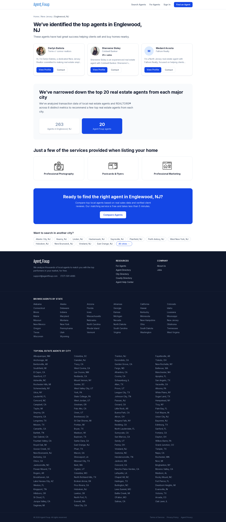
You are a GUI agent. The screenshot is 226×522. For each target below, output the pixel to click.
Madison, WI (80, 433)
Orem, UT (78, 412)
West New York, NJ (179, 239)
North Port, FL (80, 497)
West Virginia (173, 332)
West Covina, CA (82, 368)
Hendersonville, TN (124, 457)
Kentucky (144, 312)
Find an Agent (183, 4)
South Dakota (146, 328)
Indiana (63, 312)
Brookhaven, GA (41, 477)
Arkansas (118, 304)
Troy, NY (159, 404)
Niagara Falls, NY (123, 420)
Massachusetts (94, 316)
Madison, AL (161, 473)
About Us (161, 266)
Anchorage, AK (40, 360)
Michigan (118, 316)
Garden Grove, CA (123, 364)
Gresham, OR (80, 404)
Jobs (159, 270)
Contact (61, 70)
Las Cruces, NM (81, 372)
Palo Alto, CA (80, 408)
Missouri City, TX (82, 461)
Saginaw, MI (39, 505)
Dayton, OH (160, 437)
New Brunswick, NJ (64, 243)
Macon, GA (79, 453)
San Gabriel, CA (40, 437)
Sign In (167, 4)
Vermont (91, 332)
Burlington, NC (121, 485)
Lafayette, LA (121, 473)
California (144, 304)
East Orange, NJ (105, 243)
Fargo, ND (119, 368)
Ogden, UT (79, 469)
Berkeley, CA (39, 457)
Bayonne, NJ (161, 420)
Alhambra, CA (121, 372)
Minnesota (145, 316)
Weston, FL (38, 485)
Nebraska (91, 320)
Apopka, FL (160, 376)
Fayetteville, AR (162, 356)
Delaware (64, 308)
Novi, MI (159, 461)
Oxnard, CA (120, 404)
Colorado (171, 304)
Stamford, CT (39, 376)
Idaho (169, 308)
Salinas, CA (120, 501)
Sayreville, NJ (117, 239)
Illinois (36, 312)
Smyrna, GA (38, 412)
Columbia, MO (80, 473)
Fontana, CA (161, 433)
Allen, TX (119, 384)
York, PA (78, 392)
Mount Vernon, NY (82, 380)
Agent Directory (123, 270)
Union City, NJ (162, 416)
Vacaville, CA (161, 384)
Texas (36, 332)
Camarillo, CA (39, 428)
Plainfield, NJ (136, 239)
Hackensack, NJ (96, 239)
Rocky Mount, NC (163, 477)
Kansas (117, 312)
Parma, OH (120, 445)
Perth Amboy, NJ (156, 239)
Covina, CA (120, 376)
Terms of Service (157, 517)
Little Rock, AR (121, 408)
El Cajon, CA (39, 372)
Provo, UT (120, 388)
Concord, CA (121, 465)
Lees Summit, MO (123, 489)
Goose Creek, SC (41, 449)
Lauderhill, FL (39, 396)
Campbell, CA (39, 404)
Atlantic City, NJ (43, 239)
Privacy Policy (173, 517)
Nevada (117, 320)
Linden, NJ (78, 239)
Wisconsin (38, 336)
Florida (90, 308)
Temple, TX (161, 449)
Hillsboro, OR (39, 493)
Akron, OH (120, 416)
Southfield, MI (39, 368)
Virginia (117, 332)
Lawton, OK (79, 493)
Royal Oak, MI (40, 445)
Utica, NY (37, 392)
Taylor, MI (38, 408)
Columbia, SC (80, 356)
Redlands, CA (80, 376)
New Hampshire (147, 320)
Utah (62, 332)
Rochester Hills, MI (42, 384)
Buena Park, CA (122, 412)
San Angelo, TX (162, 380)
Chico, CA (38, 461)
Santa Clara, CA (81, 441)
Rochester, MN (162, 457)
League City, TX (122, 392)
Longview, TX (40, 420)
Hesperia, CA (39, 416)
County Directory (124, 278)
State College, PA (82, 396)
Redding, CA (121, 424)
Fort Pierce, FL (162, 481)
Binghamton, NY (162, 465)
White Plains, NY (163, 392)
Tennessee (172, 328)
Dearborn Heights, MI (165, 485)
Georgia (117, 308)
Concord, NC (39, 400)
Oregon (37, 328)
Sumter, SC (79, 384)
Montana (64, 320)
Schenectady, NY (41, 388)
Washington (145, 332)
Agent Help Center (125, 282)
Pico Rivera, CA (81, 485)
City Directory (122, 274)
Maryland (64, 316)
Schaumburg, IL (122, 380)
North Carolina (93, 324)
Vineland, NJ (85, 243)
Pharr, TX (78, 449)
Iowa (89, 312)
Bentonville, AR (40, 364)
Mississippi (172, 316)
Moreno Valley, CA (164, 469)
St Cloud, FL (39, 497)
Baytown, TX (80, 437)
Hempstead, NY (162, 400)
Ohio (142, 324)
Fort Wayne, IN (162, 412)
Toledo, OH (160, 360)
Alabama (37, 304)
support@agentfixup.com (45, 276)
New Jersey (46, 16)
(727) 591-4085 (67, 276)
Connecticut (39, 308)
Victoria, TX (161, 493)
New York (64, 324)
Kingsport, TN (40, 489)
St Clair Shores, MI (82, 420)
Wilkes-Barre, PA (163, 441)
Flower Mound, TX (42, 469)
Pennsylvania (66, 328)
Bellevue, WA (161, 368)
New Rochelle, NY (164, 364)
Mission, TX (39, 424)
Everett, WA (79, 501)
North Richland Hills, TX (85, 477)
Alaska (63, 304)
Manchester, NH (163, 372)
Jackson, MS (121, 461)
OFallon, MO (120, 497)
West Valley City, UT (83, 388)
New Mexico (39, 324)
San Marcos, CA (122, 437)
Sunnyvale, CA (122, 433)
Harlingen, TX (121, 481)
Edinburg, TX (161, 424)
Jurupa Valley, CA (41, 501)
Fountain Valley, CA (42, 441)
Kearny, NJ (61, 239)
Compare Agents (113, 214)
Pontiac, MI (79, 424)
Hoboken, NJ (42, 243)
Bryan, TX (79, 428)
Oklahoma (172, 324)
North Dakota (120, 324)
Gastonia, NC (121, 453)
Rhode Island (93, 328)
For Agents (154, 4)
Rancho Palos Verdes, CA (127, 469)
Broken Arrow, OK (82, 481)
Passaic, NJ (120, 400)
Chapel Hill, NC (122, 477)
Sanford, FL (160, 428)
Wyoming (64, 336)
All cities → (124, 243)
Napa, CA (159, 453)
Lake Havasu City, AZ (43, 481)
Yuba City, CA (80, 505)
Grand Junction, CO (164, 445)
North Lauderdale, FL (125, 428)
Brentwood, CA (81, 416)
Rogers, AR (38, 473)
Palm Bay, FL (161, 408)
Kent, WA (78, 465)
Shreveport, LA (81, 457)
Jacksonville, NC (41, 465)
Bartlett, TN (38, 433)
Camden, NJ (80, 360)
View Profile (45, 69)
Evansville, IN (161, 489)
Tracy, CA (78, 364)
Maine (36, 316)
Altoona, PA (160, 388)
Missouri (37, 320)
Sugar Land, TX (162, 396)
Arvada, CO (160, 497)
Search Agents (138, 4)
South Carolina (120, 328)
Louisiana (171, 312)
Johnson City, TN (123, 396)
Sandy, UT (120, 441)
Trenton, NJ (120, 356)
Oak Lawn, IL (161, 501)
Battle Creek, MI (122, 493)
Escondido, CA (122, 360)
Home (36, 16)
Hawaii (143, 308)
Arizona (90, 304)
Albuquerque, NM (41, 356)
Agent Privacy (187, 517)
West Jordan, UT (82, 400)
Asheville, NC (39, 380)
